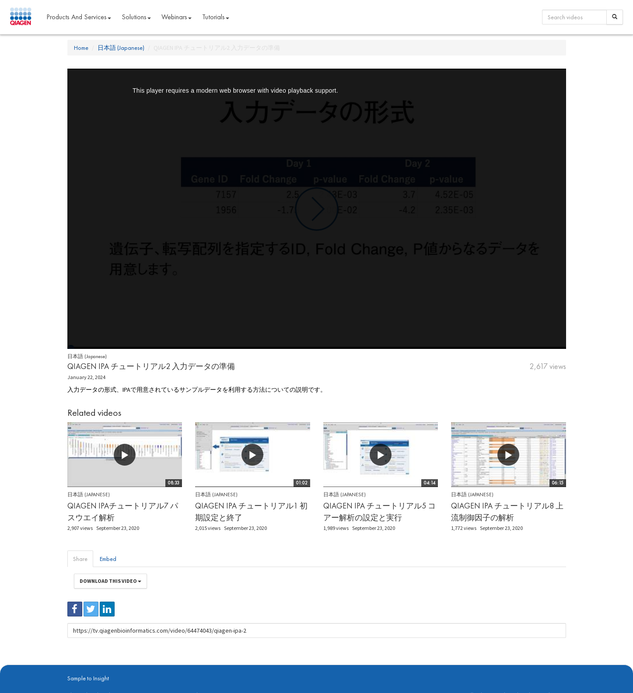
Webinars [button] (176, 16)
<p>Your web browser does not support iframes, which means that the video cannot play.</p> (316, 209)
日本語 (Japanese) (121, 48)
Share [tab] (80, 559)
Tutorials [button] (215, 16)
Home (81, 48)
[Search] (614, 17)
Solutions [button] (136, 16)
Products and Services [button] (78, 16)
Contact (217, 667)
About (73, 667)
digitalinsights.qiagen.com (112, 667)
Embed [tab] (108, 559)
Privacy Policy (190, 667)
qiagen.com (158, 667)
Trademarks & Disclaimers (537, 667)
